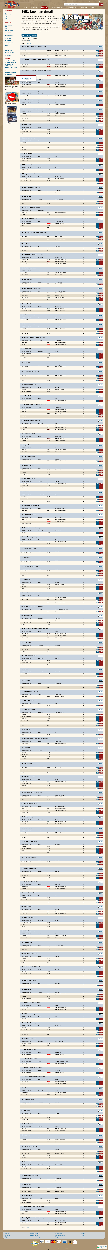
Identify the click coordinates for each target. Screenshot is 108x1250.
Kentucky (57, 582)
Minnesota (57, 884)
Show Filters (26, 35)
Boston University (59, 1041)
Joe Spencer (26, 174)
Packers (40, 176)
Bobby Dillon (27, 1206)
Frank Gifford (27, 254)
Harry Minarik (27, 1049)
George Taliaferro (29, 1123)
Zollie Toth (27, 747)
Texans (40, 199)
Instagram (83, 1237)
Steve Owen (26, 109)
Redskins (40, 141)
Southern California (59, 257)
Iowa (56, 530)
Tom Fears (27, 218)
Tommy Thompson (29, 371)
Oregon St (57, 860)
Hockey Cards (8, 38)
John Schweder (28, 931)
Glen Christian (28, 700)
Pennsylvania (58, 190)
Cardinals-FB (41, 210)
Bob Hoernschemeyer (30, 1014)
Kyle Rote (26, 395)
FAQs (92, 7)
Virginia (57, 387)
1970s (6, 18)
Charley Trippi (28, 207)
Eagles (40, 190)
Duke (56, 831)
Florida (56, 156)
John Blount (27, 1023)
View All (101, 46)
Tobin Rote (27, 729)
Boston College (58, 609)
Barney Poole (27, 196)
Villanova (57, 658)
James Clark (27, 857)
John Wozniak (28, 1195)
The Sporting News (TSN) (11, 62)
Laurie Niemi (26, 138)
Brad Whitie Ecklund (29, 478)
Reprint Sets (8, 55)
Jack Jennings (28, 763)
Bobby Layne (27, 1002)
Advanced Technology (35, 1237)
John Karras (27, 348)
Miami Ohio (57, 235)
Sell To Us (44, 7)
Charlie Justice (28, 279)
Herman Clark (27, 980)
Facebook (83, 1233)
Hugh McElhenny (28, 404)
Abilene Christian (59, 945)
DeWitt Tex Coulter (29, 917)
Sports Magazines (9, 64)
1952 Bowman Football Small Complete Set (34, 46)
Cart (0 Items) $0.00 (98, 1)
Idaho (56, 703)
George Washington (59, 712)
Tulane (58, 1091)
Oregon (57, 82)
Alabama (57, 1198)
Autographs (7, 45)
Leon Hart (26, 243)
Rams (39, 82)
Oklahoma (57, 1138)
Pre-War (7, 13)
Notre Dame (58, 246)
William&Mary (58, 374)
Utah (60, 517)
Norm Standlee (28, 557)
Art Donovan (27, 606)
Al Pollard (26, 465)
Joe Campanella (28, 953)
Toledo (59, 530)
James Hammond (29, 893)
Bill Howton (27, 315)
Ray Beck (26, 669)
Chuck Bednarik (28, 187)
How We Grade (71, 7)
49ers (39, 127)
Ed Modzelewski (27, 165)
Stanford (57, 127)
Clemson (57, 448)
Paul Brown (27, 232)
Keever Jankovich (29, 514)
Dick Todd (26, 566)
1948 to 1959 (8, 15)
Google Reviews (59, 1237)
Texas (56, 1005)
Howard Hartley (28, 828)
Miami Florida (58, 436)
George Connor (28, 288)
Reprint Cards (8, 43)
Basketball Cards (9, 35)
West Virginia (63, 1220)
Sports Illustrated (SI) (10, 60)
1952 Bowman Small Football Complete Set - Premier (36, 70)
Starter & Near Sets (9, 52)
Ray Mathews (27, 445)
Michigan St (58, 306)
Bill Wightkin (27, 1184)
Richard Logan (28, 868)
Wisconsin (57, 508)
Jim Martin (27, 680)
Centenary (57, 1070)
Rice (56, 318)
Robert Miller (27, 384)
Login (89, 1)
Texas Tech (57, 645)
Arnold (56, 1079)
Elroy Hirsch (27, 505)
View (97, 51)
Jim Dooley (27, 433)
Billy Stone (27, 1110)
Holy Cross (57, 291)
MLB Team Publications (10, 66)
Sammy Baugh (28, 420)
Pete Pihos (27, 1146)
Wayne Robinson (28, 881)
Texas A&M (57, 569)
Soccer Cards (8, 37)
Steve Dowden (28, 537)
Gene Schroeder (28, 906)
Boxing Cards (8, 40)
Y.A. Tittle (26, 268)
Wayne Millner (28, 738)
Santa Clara (61, 221)
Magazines (7, 58)
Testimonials (83, 7)
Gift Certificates (8, 74)
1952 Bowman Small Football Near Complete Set (35, 59)
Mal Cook (26, 1099)
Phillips (56, 112)
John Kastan (27, 1038)
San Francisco (58, 340)
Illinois (56, 351)
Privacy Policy (58, 1233)
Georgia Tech (58, 327)
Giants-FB (40, 112)
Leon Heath (27, 1135)
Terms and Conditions (60, 1235)
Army (56, 199)
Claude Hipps (27, 548)
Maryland (57, 167)
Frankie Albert (27, 124)
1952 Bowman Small (26, 82)
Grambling (57, 365)
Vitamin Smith (28, 942)
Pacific (56, 517)
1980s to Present (9, 20)
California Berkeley (59, 795)
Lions (39, 103)
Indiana (57, 1016)
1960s (6, 16)
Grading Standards (34, 1235)
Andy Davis (27, 709)
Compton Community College (62, 1061)
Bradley (57, 1113)
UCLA (56, 221)
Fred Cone (27, 456)
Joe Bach (26, 691)
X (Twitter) (83, 1235)
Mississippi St (58, 1025)
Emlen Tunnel (27, 528)
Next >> (29, 43)
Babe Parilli (27, 579)
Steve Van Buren (28, 593)
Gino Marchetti (28, 337)
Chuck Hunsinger (28, 153)
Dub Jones (27, 1088)
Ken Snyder (27, 324)
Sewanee (57, 1164)
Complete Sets (8, 50)
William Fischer (28, 615)
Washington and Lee (60, 806)
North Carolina (58, 282)
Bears (39, 156)
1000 (30, 40)
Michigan (62, 508)
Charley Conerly (28, 817)
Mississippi (60, 199)
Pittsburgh (57, 1220)
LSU (56, 271)
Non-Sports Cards (9, 42)
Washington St (58, 141)
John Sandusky (28, 655)
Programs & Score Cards (11, 67)
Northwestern (58, 94)
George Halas (27, 628)
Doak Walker (26, 100)
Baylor (56, 495)
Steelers (40, 167)
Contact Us (82, 1)
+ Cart (101, 51)
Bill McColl (27, 776)
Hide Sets (34, 35)
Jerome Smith (28, 841)
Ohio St (57, 766)
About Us (24, 7)
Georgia (57, 551)
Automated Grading (57, 7)
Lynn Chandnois (28, 303)
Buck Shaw (27, 1175)
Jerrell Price (27, 642)
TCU (56, 423)
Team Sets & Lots (9, 54)
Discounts (34, 7)
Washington (58, 407)
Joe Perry (26, 1058)
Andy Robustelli (28, 1076)
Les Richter (27, 792)
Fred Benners (27, 1162)
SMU (56, 103)
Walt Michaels (28, 803)
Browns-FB (40, 94)
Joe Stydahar (27, 1218)
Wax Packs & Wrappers (10, 72)
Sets (6, 48)
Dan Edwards (27, 989)
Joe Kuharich (27, 967)
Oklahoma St (58, 176)
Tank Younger (27, 362)
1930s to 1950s (8, 25)
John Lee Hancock (29, 492)
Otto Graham (26, 91)
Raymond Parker (28, 1067)
